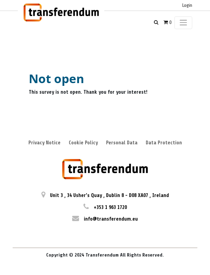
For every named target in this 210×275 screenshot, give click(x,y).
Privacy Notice (44, 143)
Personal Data (121, 143)
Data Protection (164, 143)
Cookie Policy (83, 143)
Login (187, 5)
